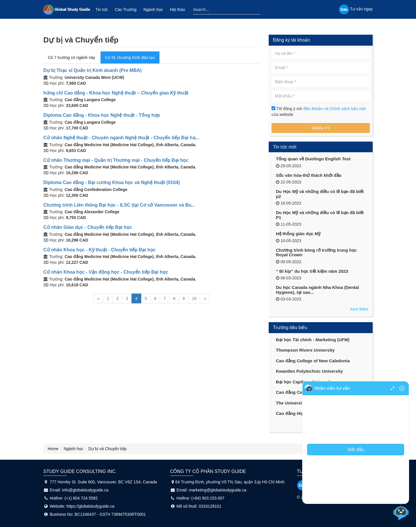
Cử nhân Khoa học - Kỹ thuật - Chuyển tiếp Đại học (99, 249)
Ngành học (153, 9)
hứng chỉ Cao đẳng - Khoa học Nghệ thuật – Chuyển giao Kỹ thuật (115, 92)
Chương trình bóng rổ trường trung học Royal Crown (316, 252)
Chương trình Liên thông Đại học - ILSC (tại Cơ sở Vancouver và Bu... (119, 205)
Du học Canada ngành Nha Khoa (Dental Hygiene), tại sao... (317, 290)
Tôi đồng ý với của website (319, 111)
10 (194, 298)
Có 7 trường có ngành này (71, 57)
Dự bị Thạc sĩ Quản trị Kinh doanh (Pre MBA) (92, 70)
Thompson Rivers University (305, 350)
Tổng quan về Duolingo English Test (313, 158)
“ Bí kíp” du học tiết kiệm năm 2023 (312, 271)
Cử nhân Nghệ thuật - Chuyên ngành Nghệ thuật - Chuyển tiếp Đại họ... (121, 137)
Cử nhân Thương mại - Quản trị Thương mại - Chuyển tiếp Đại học (115, 160)
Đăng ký (320, 128)
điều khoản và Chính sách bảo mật (334, 108)
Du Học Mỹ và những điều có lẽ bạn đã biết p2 (320, 194)
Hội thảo (177, 9)
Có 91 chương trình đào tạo (130, 57)
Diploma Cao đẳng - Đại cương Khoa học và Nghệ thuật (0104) (111, 182)
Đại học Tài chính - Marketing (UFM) (313, 339)
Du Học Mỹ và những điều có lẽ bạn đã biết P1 (320, 215)
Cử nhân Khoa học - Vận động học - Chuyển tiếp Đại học (105, 272)
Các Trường (126, 9)
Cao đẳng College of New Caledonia (313, 360)
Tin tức (102, 9)
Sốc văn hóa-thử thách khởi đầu (308, 175)
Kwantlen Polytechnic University (309, 371)
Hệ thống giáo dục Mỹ (298, 233)
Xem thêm (359, 309)
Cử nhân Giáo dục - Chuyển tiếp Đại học (87, 227)
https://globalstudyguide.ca (90, 506)
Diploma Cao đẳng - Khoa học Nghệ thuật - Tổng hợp (101, 115)
